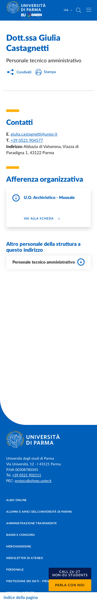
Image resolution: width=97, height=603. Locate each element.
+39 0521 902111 (26, 475)
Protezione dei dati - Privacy (30, 581)
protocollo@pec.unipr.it (33, 481)
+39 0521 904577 (27, 140)
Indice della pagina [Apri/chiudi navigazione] (21, 598)
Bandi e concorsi (20, 535)
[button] (70, 574)
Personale (15, 569)
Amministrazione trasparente (31, 523)
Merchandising (18, 546)
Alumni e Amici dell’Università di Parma (39, 511)
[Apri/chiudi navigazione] (89, 10)
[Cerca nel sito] (78, 10)
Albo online (16, 500)
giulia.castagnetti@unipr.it (34, 134)
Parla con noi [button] (70, 585)
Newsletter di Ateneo (24, 558)
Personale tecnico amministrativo (48, 262)
